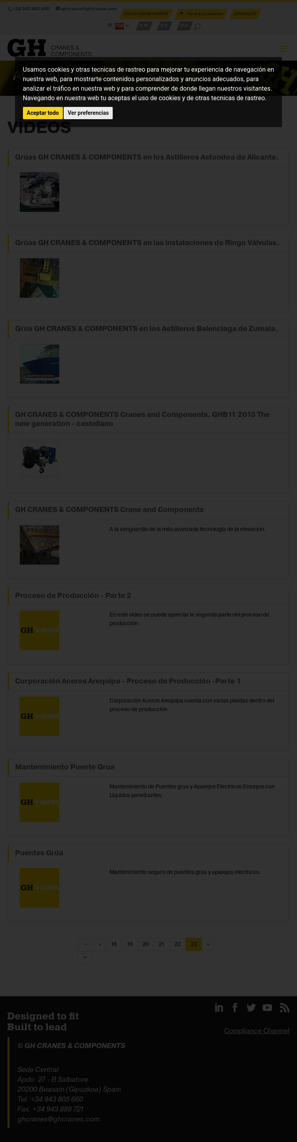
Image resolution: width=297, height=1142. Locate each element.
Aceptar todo (43, 113)
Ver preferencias (88, 113)
